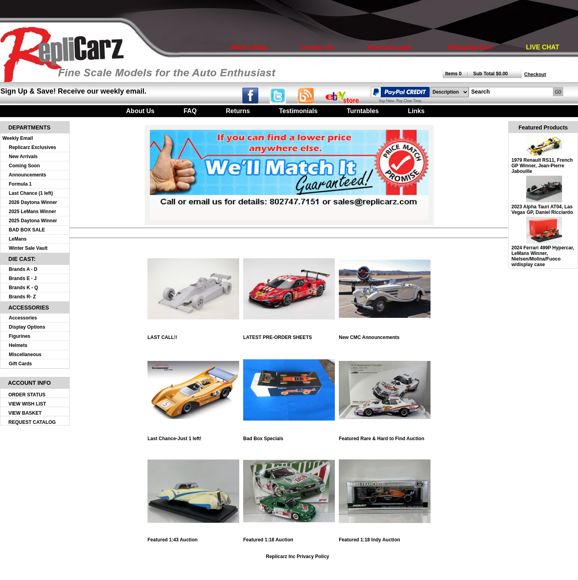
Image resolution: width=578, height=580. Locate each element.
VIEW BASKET (24, 413)
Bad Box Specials (289, 436)
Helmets (18, 345)
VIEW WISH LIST (27, 404)
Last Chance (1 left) (31, 193)
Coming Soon (24, 166)
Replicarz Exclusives (32, 147)
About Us (140, 111)
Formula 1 (20, 184)
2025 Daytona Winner (33, 220)
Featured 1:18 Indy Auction (385, 538)
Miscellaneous (25, 354)
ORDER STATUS (26, 395)
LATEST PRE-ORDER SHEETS (289, 335)
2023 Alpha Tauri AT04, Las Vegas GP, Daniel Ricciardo (542, 209)
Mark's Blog (249, 47)
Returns (238, 111)
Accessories (23, 318)
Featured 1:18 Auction (289, 538)
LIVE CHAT (542, 47)
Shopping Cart (470, 47)
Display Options (27, 327)
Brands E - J (23, 278)
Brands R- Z (22, 297)
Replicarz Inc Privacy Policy (297, 556)
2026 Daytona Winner (33, 202)
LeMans (18, 239)
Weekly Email (17, 138)
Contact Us (317, 47)
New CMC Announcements (385, 335)
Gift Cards (20, 363)
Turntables (363, 111)
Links (416, 111)
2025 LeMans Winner (32, 211)
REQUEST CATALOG (32, 422)
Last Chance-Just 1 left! (193, 436)
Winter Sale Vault (28, 248)
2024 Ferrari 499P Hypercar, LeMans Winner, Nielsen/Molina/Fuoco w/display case (542, 256)
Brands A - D (23, 269)
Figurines (19, 336)
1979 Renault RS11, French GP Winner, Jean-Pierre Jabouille (542, 165)
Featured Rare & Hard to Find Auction (385, 436)
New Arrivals (23, 156)
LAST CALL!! (193, 335)
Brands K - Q (23, 287)
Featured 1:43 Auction (193, 538)
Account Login (389, 47)
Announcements (27, 175)
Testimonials (298, 111)
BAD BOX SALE (27, 230)
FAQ (190, 111)
